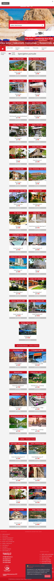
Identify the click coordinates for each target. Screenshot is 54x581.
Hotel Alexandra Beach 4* (7, 538)
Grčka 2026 (10, 48)
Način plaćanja (45, 558)
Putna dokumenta (46, 563)
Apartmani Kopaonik (6, 549)
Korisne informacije (47, 556)
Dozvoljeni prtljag (46, 561)
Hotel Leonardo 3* (6, 534)
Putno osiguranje (46, 560)
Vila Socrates (5, 536)
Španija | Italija (17, 48)
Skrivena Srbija (3, 53)
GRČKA (22, 439)
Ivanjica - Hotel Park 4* (7, 543)
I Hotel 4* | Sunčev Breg (7, 539)
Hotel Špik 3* (5, 547)
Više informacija (46, 574)
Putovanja (35, 48)
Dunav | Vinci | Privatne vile (8, 541)
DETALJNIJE (18, 76)
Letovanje (26, 48)
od (39, 33)
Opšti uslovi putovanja (47, 554)
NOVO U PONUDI (34, 345)
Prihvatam (47, 576)
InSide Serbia (13, 53)
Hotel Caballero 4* (6, 550)
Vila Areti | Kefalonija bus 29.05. (39, 38)
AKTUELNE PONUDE (22, 345)
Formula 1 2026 (44, 48)
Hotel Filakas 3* (5, 545)
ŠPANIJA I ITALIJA (30, 439)
